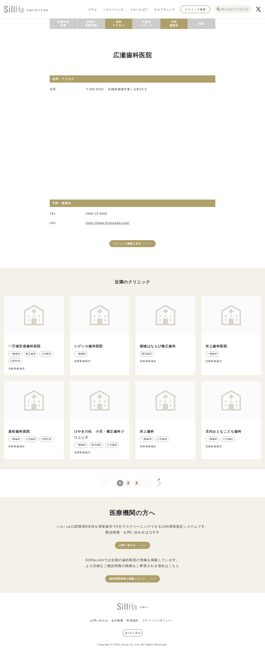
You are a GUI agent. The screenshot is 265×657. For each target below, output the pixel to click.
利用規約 (132, 620)
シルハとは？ (139, 9)
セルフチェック (164, 9)
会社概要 (117, 620)
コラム (92, 9)
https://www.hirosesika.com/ (108, 223)
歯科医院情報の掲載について (127, 578)
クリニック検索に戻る (127, 243)
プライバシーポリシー (157, 620)
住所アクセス (119, 23)
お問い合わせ (127, 545)
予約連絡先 (174, 23)
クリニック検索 (195, 9)
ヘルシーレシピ (113, 9)
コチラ (154, 532)
